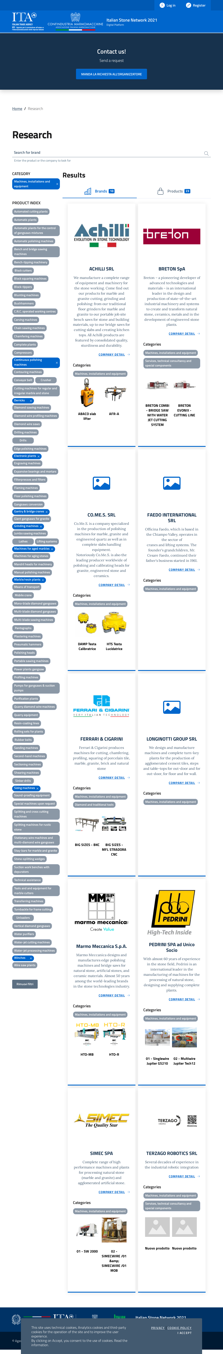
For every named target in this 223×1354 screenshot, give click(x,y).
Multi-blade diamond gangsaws (35, 612)
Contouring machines (28, 372)
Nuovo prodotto (157, 1253)
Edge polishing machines (30, 449)
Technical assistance (27, 880)
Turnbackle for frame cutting (32, 910)
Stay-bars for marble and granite (35, 851)
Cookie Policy (179, 1327)
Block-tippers (23, 287)
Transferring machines (28, 902)
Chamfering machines (28, 336)
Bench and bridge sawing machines (30, 252)
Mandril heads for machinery (33, 564)
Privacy (158, 1327)
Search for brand (28, 153)
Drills (23, 441)
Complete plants (25, 345)
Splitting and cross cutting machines (31, 814)
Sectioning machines (27, 765)
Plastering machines (27, 637)
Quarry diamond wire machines (34, 707)
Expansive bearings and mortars (35, 472)
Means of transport (26, 587)
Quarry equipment (26, 715)
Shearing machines (26, 773)
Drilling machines (25, 433)
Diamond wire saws (27, 424)
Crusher (46, 380)
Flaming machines (26, 488)
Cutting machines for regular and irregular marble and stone (35, 391)
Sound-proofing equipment (32, 795)
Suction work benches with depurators (31, 870)
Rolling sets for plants (28, 732)
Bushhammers (24, 304)
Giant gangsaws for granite (31, 519)
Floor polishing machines (30, 496)
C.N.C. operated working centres (35, 312)
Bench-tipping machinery (30, 262)
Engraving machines (27, 463)
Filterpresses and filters (30, 480)
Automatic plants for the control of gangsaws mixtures (35, 231)
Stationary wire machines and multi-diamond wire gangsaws (34, 840)
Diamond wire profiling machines (35, 416)
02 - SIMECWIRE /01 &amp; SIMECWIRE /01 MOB (114, 1265)
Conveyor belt (23, 380)
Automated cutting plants (31, 212)
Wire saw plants (24, 965)
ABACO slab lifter (87, 417)
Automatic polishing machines (33, 241)
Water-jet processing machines (34, 951)
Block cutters (23, 271)
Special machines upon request (34, 804)
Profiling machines (26, 678)
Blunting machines (26, 295)
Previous (70, 401)
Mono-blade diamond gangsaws (35, 604)
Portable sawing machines (31, 661)
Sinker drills (23, 781)
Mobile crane (23, 595)
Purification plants (26, 699)
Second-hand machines (29, 757)
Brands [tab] (99, 191)
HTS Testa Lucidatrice (114, 648)
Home (17, 108)
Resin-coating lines (26, 723)
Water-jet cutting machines (32, 943)
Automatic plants (25, 220)
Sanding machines (26, 748)
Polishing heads (24, 653)
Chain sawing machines (29, 328)
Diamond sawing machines (31, 408)
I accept (184, 1332)
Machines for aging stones (31, 556)
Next (133, 401)
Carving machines (25, 320)
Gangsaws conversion (28, 505)
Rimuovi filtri (25, 985)
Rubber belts (23, 740)
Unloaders (23, 918)
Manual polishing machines (32, 573)
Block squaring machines (30, 279)
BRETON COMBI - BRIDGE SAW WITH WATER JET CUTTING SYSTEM (157, 417)
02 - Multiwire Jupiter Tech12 (184, 1065)
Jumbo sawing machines (30, 534)
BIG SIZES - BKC (87, 847)
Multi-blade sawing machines (33, 620)
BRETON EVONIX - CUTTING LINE (184, 412)
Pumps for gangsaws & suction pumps (34, 688)
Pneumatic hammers (27, 645)
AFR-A (114, 415)
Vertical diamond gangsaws (32, 926)
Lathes (23, 542)
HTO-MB (87, 1057)
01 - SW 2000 (87, 1255)
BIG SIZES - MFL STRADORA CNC (114, 852)
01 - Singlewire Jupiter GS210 (157, 1065)
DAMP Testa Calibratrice (87, 648)
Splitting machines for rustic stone (32, 827)
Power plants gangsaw (29, 669)
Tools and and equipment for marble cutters (32, 891)
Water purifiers (24, 934)
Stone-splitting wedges (29, 859)
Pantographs (23, 628)
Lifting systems (47, 542)
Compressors (23, 353)
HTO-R (114, 1057)
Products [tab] (173, 191)
